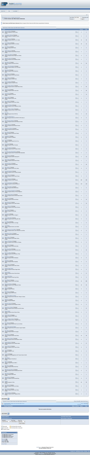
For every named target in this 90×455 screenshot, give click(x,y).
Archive (85, 451)
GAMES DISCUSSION (15, 17)
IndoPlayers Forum (6, 17)
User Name (72, 17)
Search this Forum (84, 401)
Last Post (77, 406)
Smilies (3, 440)
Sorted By (4, 420)
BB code (3, 439)
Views (86, 406)
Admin (5, 404)
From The (20, 420)
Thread (5, 406)
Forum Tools (76, 401)
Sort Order (13, 420)
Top (89, 451)
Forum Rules (4, 443)
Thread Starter (10, 406)
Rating (73, 406)
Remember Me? (85, 17)
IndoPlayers (38, 447)
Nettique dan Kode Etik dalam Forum (17, 403)
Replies (81, 406)
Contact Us (72, 451)
